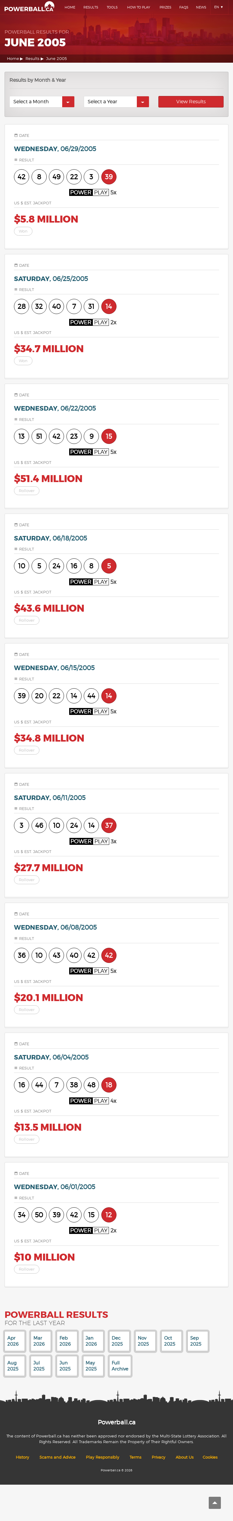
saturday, (51, 279)
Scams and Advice (57, 1457)
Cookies (210, 1457)
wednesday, (55, 149)
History (22, 1457)
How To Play (138, 7)
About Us (185, 1457)
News (201, 7)
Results (90, 7)
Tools (112, 7)
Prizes (165, 7)
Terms (135, 1457)
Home (70, 7)
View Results (191, 101)
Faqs (183, 7)
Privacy (158, 1457)
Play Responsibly (102, 1457)
